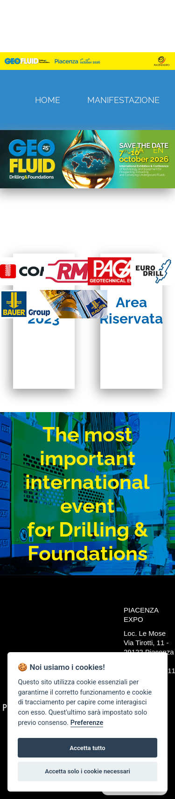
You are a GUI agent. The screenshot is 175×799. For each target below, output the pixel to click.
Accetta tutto (87, 747)
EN (158, 150)
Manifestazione (123, 100)
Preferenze (86, 723)
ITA (138, 150)
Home (47, 100)
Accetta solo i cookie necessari (87, 771)
